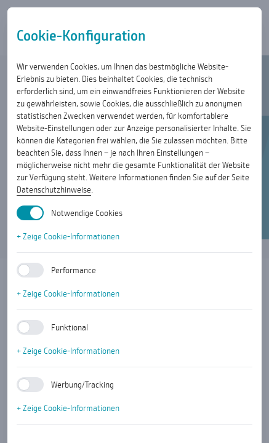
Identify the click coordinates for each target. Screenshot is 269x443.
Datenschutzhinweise (54, 189)
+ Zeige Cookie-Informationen (68, 236)
